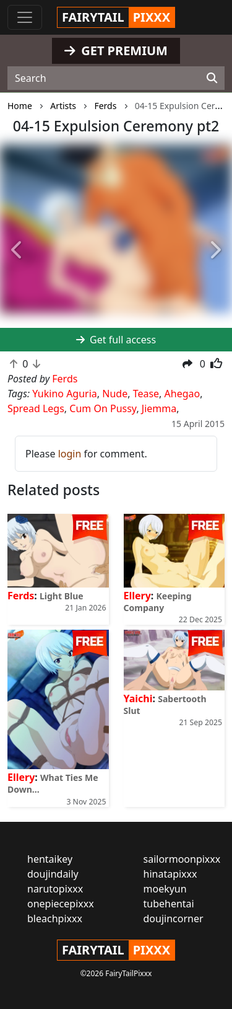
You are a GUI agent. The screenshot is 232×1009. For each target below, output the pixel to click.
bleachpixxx (54, 918)
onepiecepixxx (60, 903)
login (70, 453)
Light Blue (62, 596)
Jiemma (159, 408)
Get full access (116, 339)
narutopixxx (55, 889)
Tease (146, 393)
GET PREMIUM (116, 50)
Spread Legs (35, 408)
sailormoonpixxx (182, 859)
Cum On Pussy (102, 408)
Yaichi (138, 698)
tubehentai (169, 903)
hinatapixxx (170, 874)
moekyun (165, 889)
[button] (17, 250)
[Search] (212, 78)
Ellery (137, 595)
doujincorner (174, 918)
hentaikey (49, 859)
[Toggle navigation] (24, 17)
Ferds (20, 595)
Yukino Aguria (64, 393)
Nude (114, 393)
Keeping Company (158, 602)
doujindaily (53, 874)
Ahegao (182, 393)
